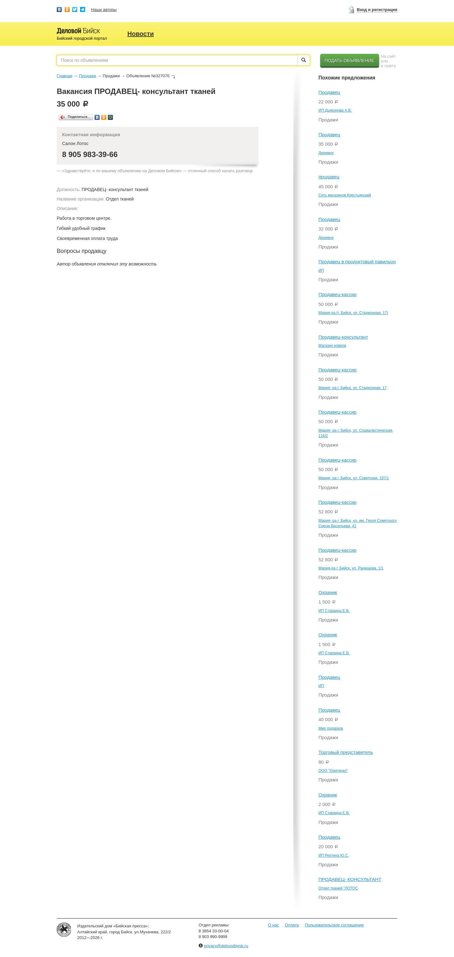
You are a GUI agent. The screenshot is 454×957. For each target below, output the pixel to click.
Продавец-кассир (337, 294)
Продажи (87, 75)
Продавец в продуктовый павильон (357, 261)
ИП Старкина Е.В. (334, 611)
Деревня (326, 153)
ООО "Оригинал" (333, 770)
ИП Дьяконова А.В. (335, 110)
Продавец (329, 92)
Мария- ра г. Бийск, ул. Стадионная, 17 (352, 388)
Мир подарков (330, 728)
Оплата (292, 925)
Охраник (327, 592)
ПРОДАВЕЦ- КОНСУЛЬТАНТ (349, 879)
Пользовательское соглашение (334, 925)
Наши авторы (104, 9)
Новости (140, 33)
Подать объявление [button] (350, 60)
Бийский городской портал (82, 38)
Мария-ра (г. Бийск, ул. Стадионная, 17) (353, 313)
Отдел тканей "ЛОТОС (338, 888)
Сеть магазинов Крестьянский (344, 195)
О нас (273, 925)
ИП (321, 270)
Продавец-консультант (343, 337)
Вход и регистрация (377, 9)
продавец (328, 176)
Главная (64, 75)
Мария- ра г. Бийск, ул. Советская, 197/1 (353, 478)
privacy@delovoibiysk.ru (226, 945)
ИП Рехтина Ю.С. (333, 855)
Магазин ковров (332, 345)
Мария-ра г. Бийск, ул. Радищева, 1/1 (350, 568)
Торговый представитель (345, 752)
